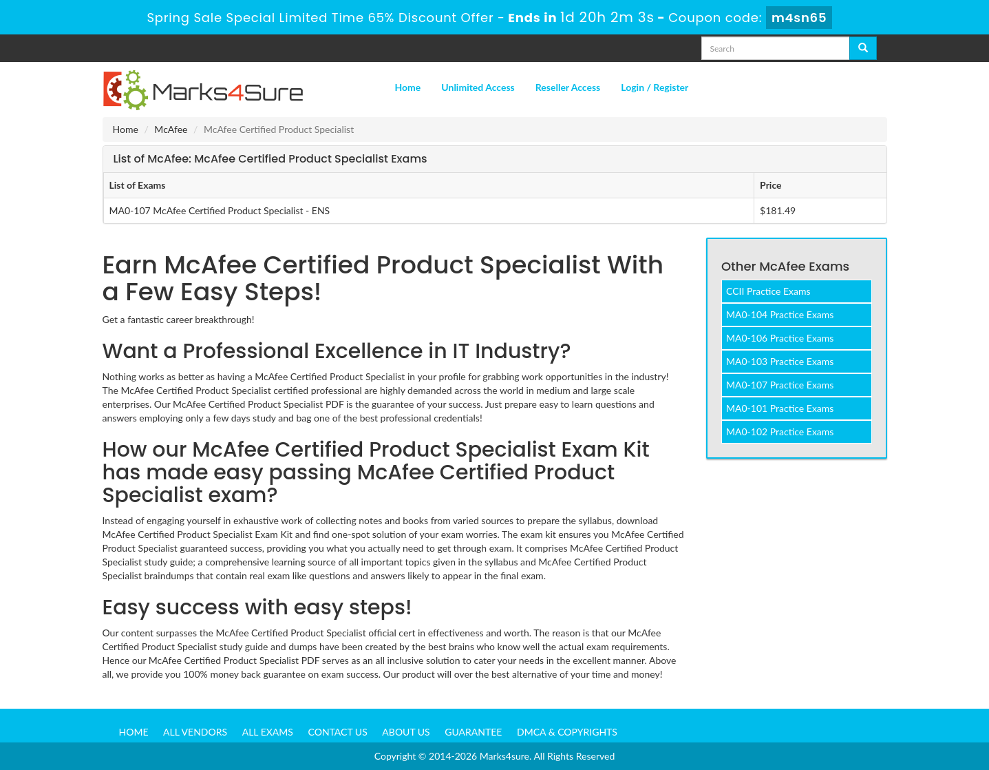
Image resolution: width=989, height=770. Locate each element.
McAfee (170, 129)
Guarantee (473, 732)
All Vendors (195, 732)
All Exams (267, 732)
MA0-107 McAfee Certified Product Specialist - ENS (219, 210)
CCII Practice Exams (768, 291)
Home (408, 87)
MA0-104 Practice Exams (779, 314)
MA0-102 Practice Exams (779, 431)
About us (405, 732)
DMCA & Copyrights (567, 732)
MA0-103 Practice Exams (779, 361)
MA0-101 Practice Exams (779, 408)
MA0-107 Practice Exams (779, 385)
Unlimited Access (477, 87)
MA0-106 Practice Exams (779, 338)
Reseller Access (568, 87)
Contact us (338, 732)
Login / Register (654, 87)
